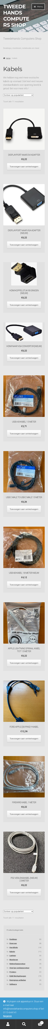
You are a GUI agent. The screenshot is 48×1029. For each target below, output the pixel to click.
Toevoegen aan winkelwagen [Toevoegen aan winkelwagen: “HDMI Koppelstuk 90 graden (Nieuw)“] (24, 305)
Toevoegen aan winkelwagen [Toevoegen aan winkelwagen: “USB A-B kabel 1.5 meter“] (24, 433)
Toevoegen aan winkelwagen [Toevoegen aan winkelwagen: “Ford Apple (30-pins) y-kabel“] (24, 738)
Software (13, 984)
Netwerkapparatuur (17, 964)
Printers (12, 972)
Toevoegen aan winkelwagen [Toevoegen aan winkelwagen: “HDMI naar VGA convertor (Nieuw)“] (24, 358)
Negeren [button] (7, 1016)
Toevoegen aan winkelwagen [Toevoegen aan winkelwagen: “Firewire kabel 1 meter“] (24, 814)
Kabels (12, 952)
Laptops (12, 956)
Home (8, 58)
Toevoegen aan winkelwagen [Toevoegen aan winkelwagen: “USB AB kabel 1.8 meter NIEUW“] (24, 585)
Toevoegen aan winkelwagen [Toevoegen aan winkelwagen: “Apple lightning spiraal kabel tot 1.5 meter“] (24, 663)
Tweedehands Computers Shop (16, 15)
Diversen (13, 943)
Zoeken (24, 1024)
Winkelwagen (38, 1022)
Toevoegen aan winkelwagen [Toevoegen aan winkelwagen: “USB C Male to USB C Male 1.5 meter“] (24, 509)
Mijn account (8, 1024)
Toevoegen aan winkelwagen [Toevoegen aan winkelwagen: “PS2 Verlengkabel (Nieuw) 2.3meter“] (24, 892)
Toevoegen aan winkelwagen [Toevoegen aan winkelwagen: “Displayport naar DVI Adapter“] (24, 166)
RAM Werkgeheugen (17, 976)
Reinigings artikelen (17, 980)
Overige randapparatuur (19, 968)
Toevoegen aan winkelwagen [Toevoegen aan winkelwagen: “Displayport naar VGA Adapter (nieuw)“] (24, 245)
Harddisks (13, 947)
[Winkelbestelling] (18, 95)
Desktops (13, 939)
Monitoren (13, 960)
